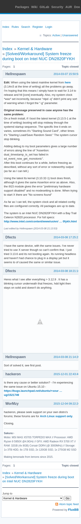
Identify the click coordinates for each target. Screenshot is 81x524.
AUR (68, 7)
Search (25, 26)
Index (5, 26)
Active (56, 35)
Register (37, 26)
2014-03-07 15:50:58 (67, 74)
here (68, 82)
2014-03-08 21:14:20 (67, 357)
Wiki (34, 7)
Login (48, 26)
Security (57, 7)
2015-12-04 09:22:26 (67, 403)
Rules (15, 26)
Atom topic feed (69, 504)
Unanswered (70, 35)
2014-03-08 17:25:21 (67, 237)
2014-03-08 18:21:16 (67, 271)
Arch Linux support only (56, 416)
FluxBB (73, 509)
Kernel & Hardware (34, 48)
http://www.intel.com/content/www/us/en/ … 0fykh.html (40, 221)
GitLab (44, 7)
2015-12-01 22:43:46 (67, 374)
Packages (22, 7)
